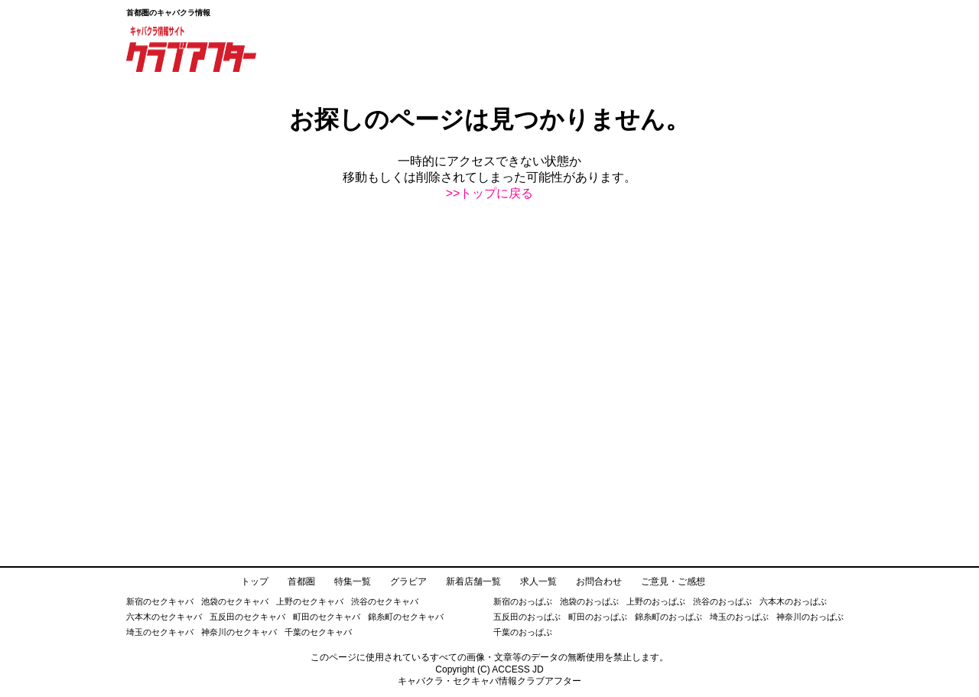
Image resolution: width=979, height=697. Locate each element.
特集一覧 (352, 581)
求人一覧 (538, 581)
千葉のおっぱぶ (522, 632)
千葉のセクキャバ (318, 632)
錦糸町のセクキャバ (406, 616)
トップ (254, 581)
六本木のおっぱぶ (793, 601)
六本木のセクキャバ (164, 616)
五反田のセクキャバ (247, 616)
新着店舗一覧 (473, 581)
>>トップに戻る (490, 193)
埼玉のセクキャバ (160, 632)
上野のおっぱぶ (655, 601)
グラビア (408, 581)
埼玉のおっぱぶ (739, 616)
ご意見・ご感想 (673, 581)
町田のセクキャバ (326, 616)
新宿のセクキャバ (160, 601)
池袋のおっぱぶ (589, 601)
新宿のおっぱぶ (522, 601)
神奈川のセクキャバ (239, 632)
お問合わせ (599, 581)
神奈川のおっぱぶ (810, 616)
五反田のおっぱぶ (527, 616)
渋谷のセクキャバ (384, 601)
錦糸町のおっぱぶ (668, 616)
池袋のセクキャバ (234, 601)
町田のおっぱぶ (597, 616)
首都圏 (301, 581)
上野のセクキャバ (309, 601)
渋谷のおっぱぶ (722, 601)
